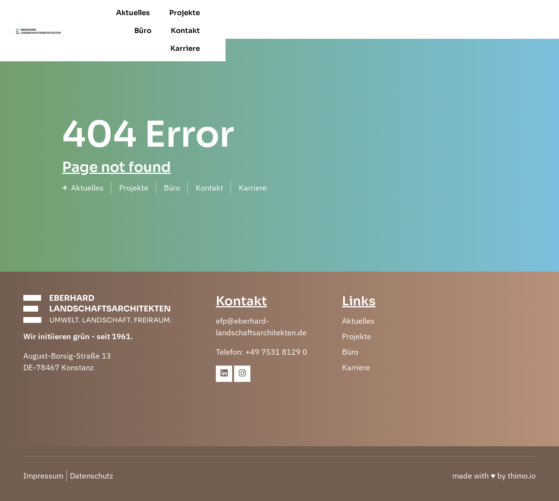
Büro (420, 19)
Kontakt (462, 19)
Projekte (376, 19)
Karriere (511, 19)
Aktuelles (325, 19)
